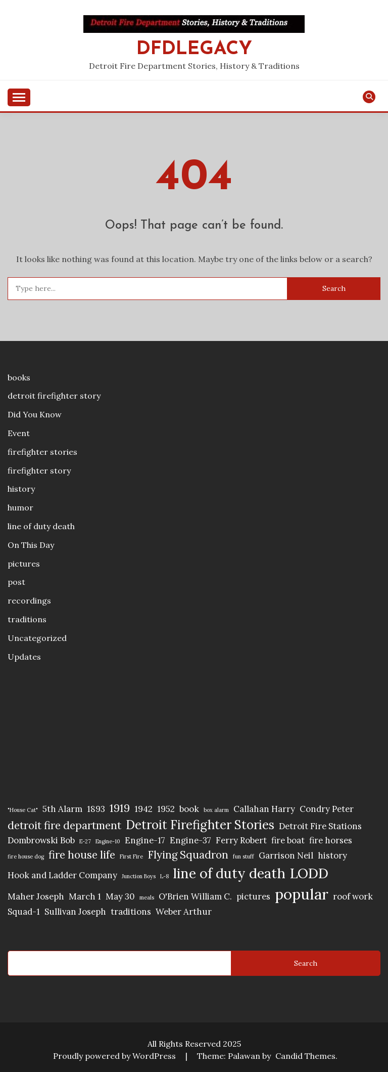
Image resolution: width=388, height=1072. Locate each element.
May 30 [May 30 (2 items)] (120, 896)
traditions (27, 619)
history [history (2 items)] (332, 855)
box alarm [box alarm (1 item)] (216, 809)
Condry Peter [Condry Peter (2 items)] (327, 808)
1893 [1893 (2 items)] (96, 808)
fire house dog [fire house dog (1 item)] (26, 856)
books (19, 377)
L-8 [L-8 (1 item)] (164, 876)
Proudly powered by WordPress (115, 1056)
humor (20, 507)
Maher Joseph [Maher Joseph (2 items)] (36, 896)
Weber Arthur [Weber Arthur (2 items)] (184, 911)
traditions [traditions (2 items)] (131, 911)
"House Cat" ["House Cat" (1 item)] (23, 809)
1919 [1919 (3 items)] (120, 808)
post (16, 582)
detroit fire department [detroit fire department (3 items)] (64, 825)
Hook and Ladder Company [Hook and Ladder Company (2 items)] (62, 875)
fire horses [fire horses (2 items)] (330, 840)
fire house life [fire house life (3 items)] (81, 855)
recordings (29, 600)
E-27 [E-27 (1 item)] (85, 841)
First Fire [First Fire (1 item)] (131, 856)
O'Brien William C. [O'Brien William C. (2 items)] (195, 896)
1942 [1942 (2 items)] (143, 808)
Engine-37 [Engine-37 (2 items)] (190, 840)
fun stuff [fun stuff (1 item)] (243, 856)
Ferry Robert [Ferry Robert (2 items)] (241, 840)
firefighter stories (42, 452)
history (21, 489)
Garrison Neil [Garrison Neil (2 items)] (286, 855)
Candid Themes (305, 1056)
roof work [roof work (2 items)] (353, 896)
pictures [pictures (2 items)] (253, 896)
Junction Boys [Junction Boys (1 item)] (139, 876)
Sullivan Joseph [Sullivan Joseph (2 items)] (75, 911)
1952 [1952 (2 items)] (166, 808)
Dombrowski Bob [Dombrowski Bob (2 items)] (41, 840)
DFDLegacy (194, 49)
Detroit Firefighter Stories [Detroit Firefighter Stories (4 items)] (200, 825)
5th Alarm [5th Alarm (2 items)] (62, 808)
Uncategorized (37, 638)
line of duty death (41, 526)
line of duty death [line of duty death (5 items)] (229, 873)
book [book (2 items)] (189, 808)
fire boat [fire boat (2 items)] (288, 840)
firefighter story (39, 470)
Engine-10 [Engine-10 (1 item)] (107, 841)
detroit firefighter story (54, 396)
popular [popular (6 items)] (301, 894)
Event (19, 433)
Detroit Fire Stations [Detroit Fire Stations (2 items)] (320, 826)
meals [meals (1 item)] (146, 897)
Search (305, 963)
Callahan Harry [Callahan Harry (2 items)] (264, 808)
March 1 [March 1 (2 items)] (85, 896)
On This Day (31, 545)
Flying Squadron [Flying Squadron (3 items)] (188, 855)
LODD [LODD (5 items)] (309, 873)
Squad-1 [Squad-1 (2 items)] (24, 911)
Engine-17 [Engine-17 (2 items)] (145, 840)
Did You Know (35, 414)
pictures (24, 564)
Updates (24, 657)
